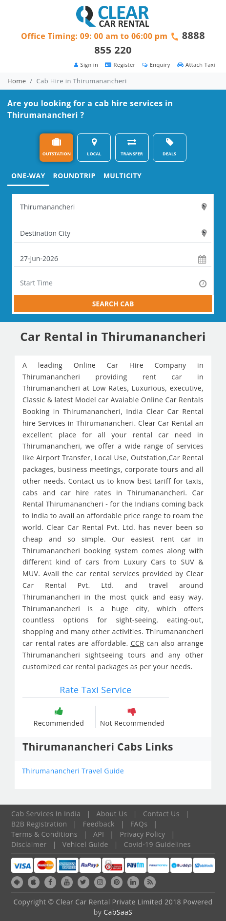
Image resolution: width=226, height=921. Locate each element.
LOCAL (94, 147)
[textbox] (112, 207)
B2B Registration (39, 823)
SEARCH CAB (113, 303)
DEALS (169, 147)
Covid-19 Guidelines (157, 844)
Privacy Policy (142, 834)
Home (16, 80)
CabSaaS (117, 912)
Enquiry (156, 64)
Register (120, 64)
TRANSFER (132, 147)
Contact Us (161, 813)
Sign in (86, 64)
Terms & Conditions (44, 834)
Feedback (99, 823)
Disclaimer (28, 844)
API (98, 834)
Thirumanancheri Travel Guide (73, 770)
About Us (112, 813)
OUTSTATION (56, 147)
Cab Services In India (46, 813)
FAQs (138, 823)
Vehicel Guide (85, 844)
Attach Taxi (196, 64)
